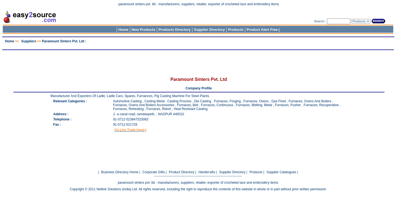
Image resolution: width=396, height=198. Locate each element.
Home (123, 30)
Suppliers (28, 41)
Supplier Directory (210, 30)
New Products (143, 30)
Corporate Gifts (153, 172)
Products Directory (174, 30)
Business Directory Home (119, 172)
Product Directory (181, 172)
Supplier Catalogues (281, 172)
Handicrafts (206, 172)
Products (235, 30)
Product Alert (262, 30)
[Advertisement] (198, 45)
